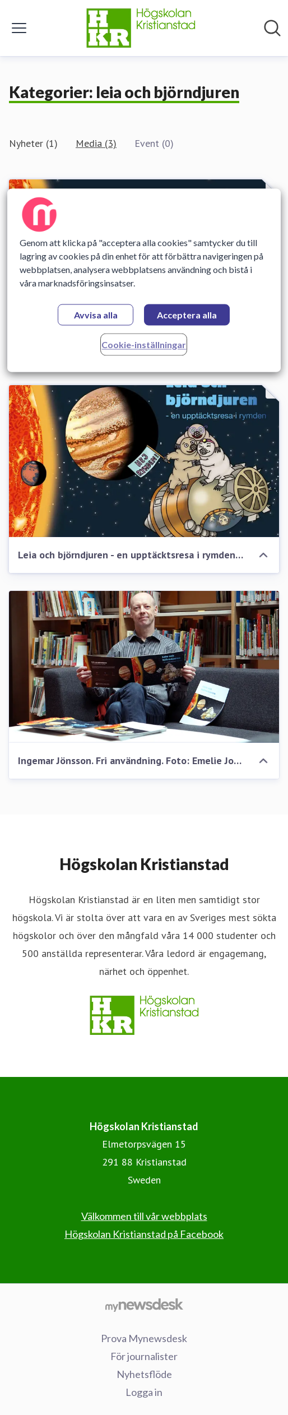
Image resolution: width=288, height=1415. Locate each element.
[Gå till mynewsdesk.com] (144, 1304)
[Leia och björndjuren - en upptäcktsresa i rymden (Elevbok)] (144, 461)
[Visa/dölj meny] (19, 28)
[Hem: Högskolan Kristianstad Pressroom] (141, 28)
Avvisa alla (96, 314)
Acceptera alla (187, 314)
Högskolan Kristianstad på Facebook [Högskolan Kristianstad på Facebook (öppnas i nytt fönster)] (144, 1234)
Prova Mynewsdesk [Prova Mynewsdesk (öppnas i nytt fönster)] (144, 1338)
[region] (144, 280)
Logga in (144, 1392)
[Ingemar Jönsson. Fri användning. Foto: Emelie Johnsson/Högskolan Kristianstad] (144, 667)
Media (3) (96, 143)
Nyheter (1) (33, 143)
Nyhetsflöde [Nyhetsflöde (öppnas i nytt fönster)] (144, 1374)
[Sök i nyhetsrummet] (272, 28)
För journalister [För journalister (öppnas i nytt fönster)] (144, 1356)
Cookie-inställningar (143, 344)
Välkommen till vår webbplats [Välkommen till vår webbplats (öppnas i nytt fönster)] (144, 1216)
